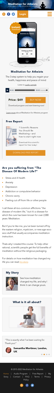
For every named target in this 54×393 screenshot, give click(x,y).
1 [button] (41, 354)
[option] (27, 348)
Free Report (37, 374)
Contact (16, 377)
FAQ (27, 377)
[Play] (7, 90)
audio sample (30, 85)
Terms (37, 377)
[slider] (25, 90)
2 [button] (44, 354)
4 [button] (49, 354)
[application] (27, 90)
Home (6, 374)
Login (22, 14)
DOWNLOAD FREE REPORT (25, 153)
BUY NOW (35, 100)
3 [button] (46, 354)
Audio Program (21, 374)
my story (24, 262)
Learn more (11, 113)
